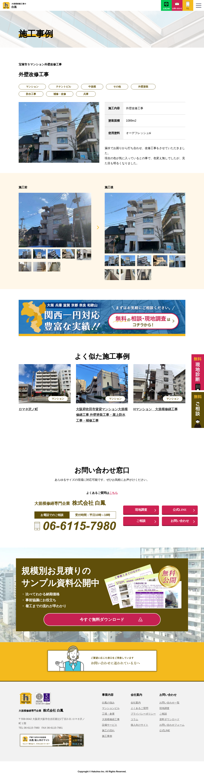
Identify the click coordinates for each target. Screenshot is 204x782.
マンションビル (111, 708)
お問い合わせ (179, 521)
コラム (134, 719)
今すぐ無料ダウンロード (111, 619)
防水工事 (31, 94)
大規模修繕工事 (111, 719)
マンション (32, 86)
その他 (117, 86)
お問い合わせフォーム (171, 724)
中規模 (92, 86)
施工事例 (107, 736)
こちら (113, 492)
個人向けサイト (139, 724)
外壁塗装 (143, 86)
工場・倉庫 (108, 713)
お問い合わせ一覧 (169, 702)
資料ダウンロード (169, 719)
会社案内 (136, 702)
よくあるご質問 (139, 708)
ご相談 (141, 521)
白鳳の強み (108, 702)
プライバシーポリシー (143, 713)
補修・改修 (59, 94)
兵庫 (85, 94)
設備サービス (109, 724)
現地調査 (141, 509)
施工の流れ (108, 730)
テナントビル (63, 86)
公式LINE (179, 509)
